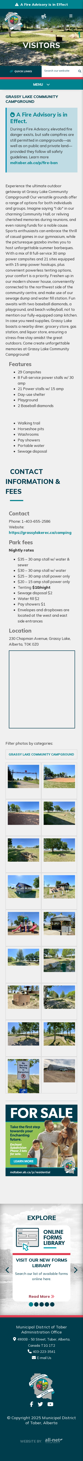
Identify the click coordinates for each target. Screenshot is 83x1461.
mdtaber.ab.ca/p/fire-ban (34, 162)
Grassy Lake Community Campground (41, 754)
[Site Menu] (41, 84)
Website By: (41, 1440)
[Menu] (71, 16)
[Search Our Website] (62, 70)
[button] (31, 1304)
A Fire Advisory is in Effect (44, 4)
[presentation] (8, 1270)
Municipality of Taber (13, 21)
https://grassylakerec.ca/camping (40, 532)
